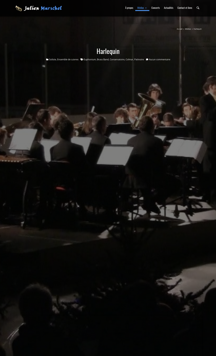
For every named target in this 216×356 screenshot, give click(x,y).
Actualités (168, 8)
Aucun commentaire (159, 59)
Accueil (179, 29)
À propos (129, 8)
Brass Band (103, 59)
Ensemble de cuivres (68, 59)
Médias (142, 8)
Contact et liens (184, 8)
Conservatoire (117, 59)
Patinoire (139, 59)
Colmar (129, 59)
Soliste (52, 59)
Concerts (155, 8)
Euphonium (90, 59)
